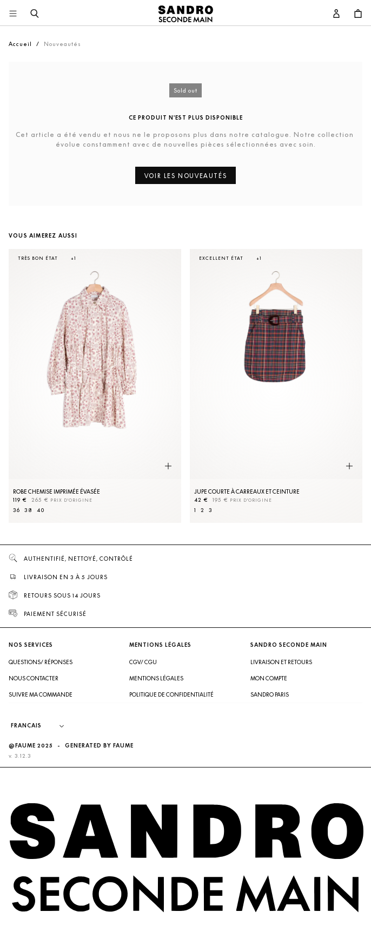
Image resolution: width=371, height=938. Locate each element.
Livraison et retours (281, 662)
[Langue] (43, 726)
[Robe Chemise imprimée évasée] (95, 386)
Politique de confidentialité (171, 694)
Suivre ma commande (40, 694)
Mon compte (268, 678)
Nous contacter (33, 678)
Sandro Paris (269, 694)
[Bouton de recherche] (34, 14)
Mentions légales (156, 678)
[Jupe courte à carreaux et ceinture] (276, 386)
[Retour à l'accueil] (185, 14)
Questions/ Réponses (40, 662)
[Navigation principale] (13, 14)
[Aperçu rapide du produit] (168, 466)
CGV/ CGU (143, 662)
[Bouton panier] (358, 14)
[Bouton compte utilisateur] (336, 14)
